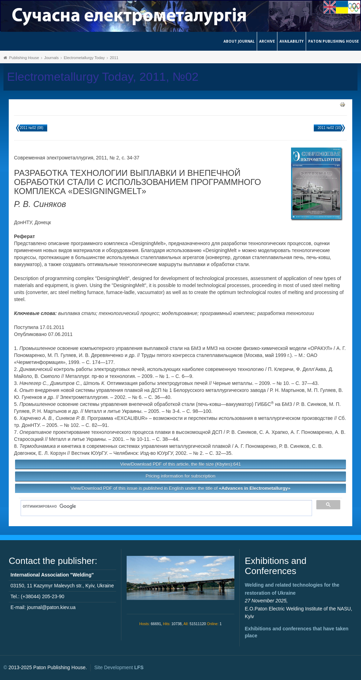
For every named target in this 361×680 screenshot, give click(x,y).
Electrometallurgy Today (84, 58)
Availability (291, 41)
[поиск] (164, 506)
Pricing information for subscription (180, 476)
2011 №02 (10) (329, 128)
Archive (267, 41)
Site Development (118, 667)
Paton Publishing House (333, 41)
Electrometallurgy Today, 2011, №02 (102, 76)
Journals (51, 58)
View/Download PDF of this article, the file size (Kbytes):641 (180, 464)
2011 (114, 58)
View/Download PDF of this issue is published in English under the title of (180, 488)
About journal (239, 41)
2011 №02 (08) (31, 128)
